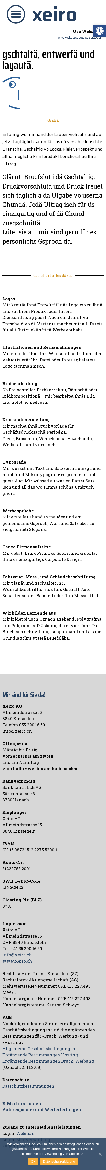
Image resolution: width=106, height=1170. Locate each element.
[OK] (99, 1154)
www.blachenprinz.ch (79, 37)
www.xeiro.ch (17, 961)
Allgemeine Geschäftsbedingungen (38, 1048)
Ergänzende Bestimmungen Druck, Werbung (48, 1061)
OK (33, 1161)
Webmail (25, 1133)
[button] (16, 14)
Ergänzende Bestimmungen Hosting (40, 1054)
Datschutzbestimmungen (28, 1086)
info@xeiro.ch (17, 954)
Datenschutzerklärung (59, 1161)
